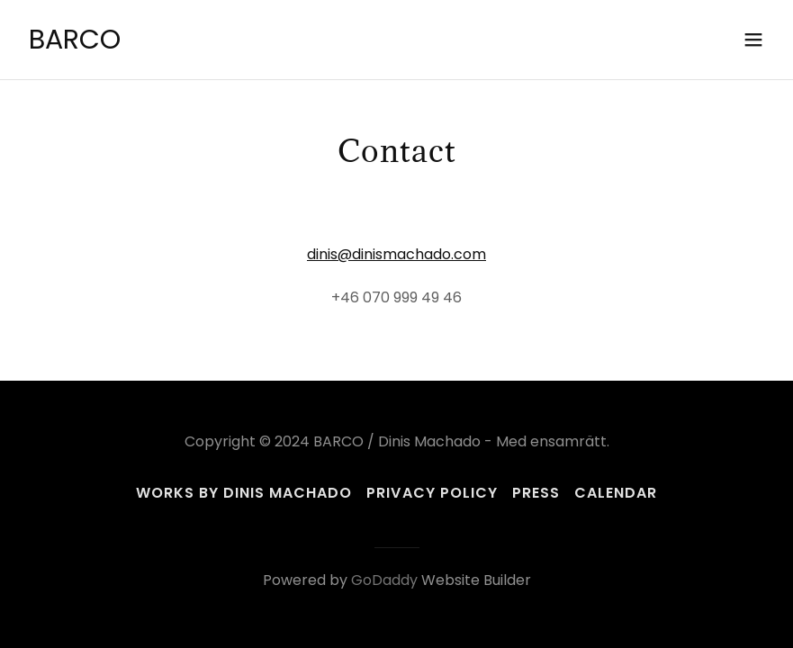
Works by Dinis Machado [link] (244, 492)
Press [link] (536, 492)
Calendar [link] (615, 492)
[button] (753, 40)
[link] (75, 43)
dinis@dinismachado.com (396, 254)
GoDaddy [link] (384, 580)
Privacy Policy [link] (431, 492)
